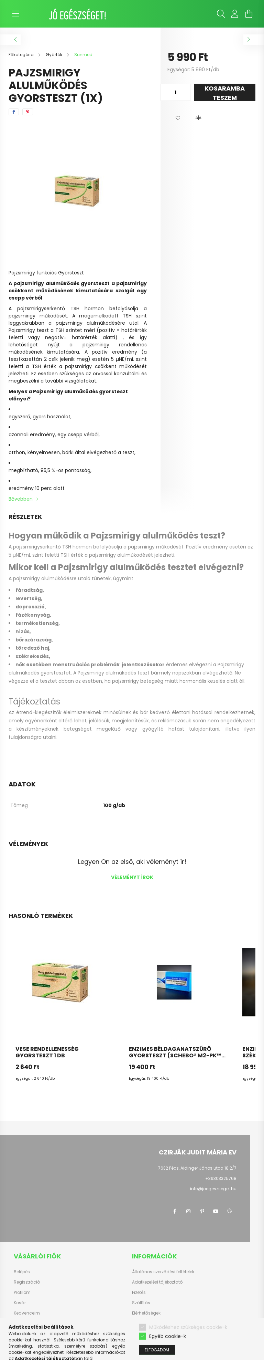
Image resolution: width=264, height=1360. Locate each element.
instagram (188, 1211)
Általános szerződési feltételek (163, 1271)
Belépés (22, 1271)
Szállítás (141, 1302)
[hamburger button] (15, 14)
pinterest (202, 1211)
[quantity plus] (185, 92)
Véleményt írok (132, 877)
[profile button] (235, 14)
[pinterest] (27, 111)
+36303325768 (220, 1178)
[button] (178, 118)
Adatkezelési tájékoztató (157, 1282)
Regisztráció (27, 1282)
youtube (216, 1211)
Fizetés (139, 1292)
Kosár (20, 1302)
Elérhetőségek (146, 1313)
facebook (175, 1211)
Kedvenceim (27, 1313)
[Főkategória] (22, 54)
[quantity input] (175, 92)
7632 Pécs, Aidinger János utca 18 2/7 (197, 1168)
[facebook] (14, 111)
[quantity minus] (166, 92)
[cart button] (248, 14)
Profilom (22, 1292)
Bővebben (21, 498)
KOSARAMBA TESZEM (225, 92)
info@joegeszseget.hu (213, 1189)
